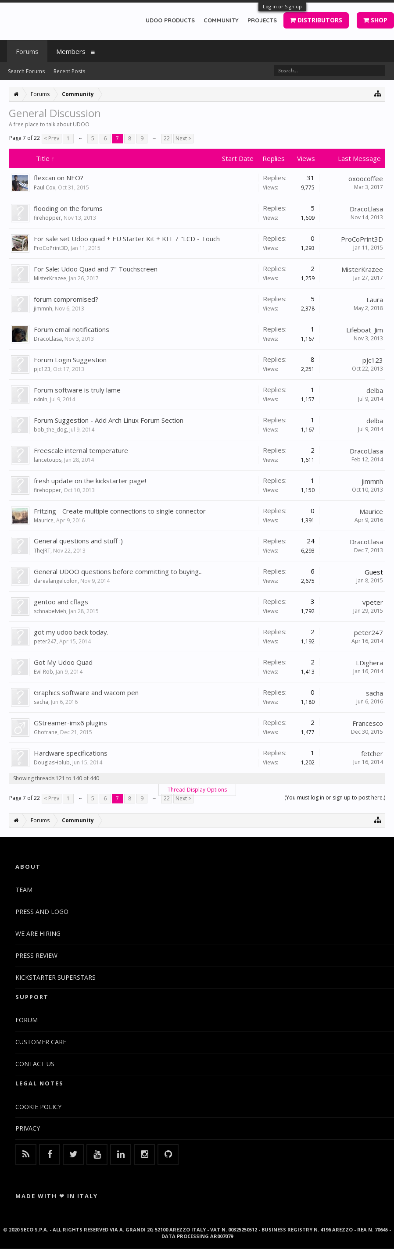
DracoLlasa (366, 208)
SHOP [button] (375, 20)
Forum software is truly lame (77, 389)
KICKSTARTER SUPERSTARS (55, 977)
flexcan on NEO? (58, 177)
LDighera (369, 662)
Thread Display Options (197, 789)
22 (167, 138)
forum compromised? (66, 299)
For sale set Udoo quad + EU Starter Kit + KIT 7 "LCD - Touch (127, 238)
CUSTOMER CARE (40, 1042)
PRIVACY (27, 1128)
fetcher (372, 753)
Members (71, 51)
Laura (374, 299)
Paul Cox (44, 187)
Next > (183, 138)
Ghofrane (45, 732)
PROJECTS (262, 20)
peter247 (45, 641)
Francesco (367, 723)
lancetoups (47, 460)
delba (374, 390)
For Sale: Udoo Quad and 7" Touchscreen (96, 268)
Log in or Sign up (282, 6)
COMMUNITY (221, 20)
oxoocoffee (365, 178)
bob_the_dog (50, 429)
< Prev (51, 138)
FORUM (26, 1020)
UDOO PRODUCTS (170, 20)
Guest (374, 571)
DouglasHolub (52, 762)
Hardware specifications (70, 753)
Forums (27, 51)
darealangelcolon (56, 581)
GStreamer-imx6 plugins (70, 722)
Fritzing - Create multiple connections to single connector (120, 511)
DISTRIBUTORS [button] (316, 20)
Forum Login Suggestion (70, 359)
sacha (41, 702)
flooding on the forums (68, 208)
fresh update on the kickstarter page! (90, 480)
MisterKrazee (50, 278)
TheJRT (42, 550)
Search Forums (26, 71)
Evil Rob (43, 671)
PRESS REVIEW (36, 955)
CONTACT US (34, 1064)
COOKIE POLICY (38, 1107)
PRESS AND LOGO (41, 911)
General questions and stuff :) (78, 540)
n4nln (40, 399)
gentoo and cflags (61, 601)
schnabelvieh (50, 611)
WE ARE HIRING (38, 933)
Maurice (44, 520)
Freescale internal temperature (81, 450)
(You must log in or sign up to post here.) (334, 797)
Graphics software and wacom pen (86, 692)
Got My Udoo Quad (63, 662)
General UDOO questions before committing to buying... (118, 571)
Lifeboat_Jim (364, 329)
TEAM (23, 889)
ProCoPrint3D (51, 248)
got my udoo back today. (71, 632)
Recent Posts (69, 71)
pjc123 (42, 369)
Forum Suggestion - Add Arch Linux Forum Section (108, 420)
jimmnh (43, 308)
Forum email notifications (71, 329)
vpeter (372, 602)
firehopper (47, 217)
